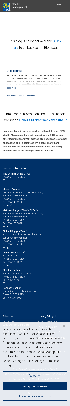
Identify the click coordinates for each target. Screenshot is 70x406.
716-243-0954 (15, 202)
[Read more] (11, 88)
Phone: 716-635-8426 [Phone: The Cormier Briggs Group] (14, 177)
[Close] (64, 326)
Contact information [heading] (15, 168)
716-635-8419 (17, 219)
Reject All (35, 375)
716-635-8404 (17, 294)
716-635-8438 (17, 276)
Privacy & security (46, 321)
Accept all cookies (35, 386)
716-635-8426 (17, 199)
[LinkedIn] (8, 205)
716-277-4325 (15, 279)
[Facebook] (11, 205)
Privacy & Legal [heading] (47, 316)
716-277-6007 (15, 297)
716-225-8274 (15, 262)
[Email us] (4, 180)
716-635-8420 (17, 241)
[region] (35, 364)
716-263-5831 (15, 223)
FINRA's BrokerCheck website (41, 120)
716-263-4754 (15, 244)
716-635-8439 (17, 258)
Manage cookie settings (35, 396)
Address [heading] (8, 316)
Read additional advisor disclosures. (21, 96)
